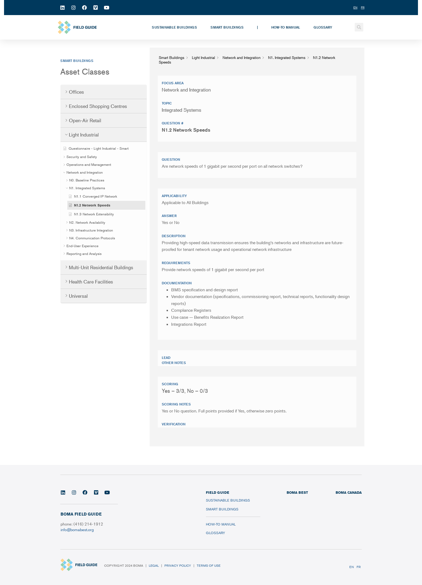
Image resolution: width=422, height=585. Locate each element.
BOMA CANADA (349, 492)
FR (359, 567)
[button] (359, 27)
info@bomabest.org (77, 529)
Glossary (323, 27)
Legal (154, 565)
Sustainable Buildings (174, 27)
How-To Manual (285, 27)
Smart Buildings (227, 27)
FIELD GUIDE (217, 492)
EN (351, 567)
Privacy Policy (177, 565)
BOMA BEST (297, 492)
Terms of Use (208, 565)
